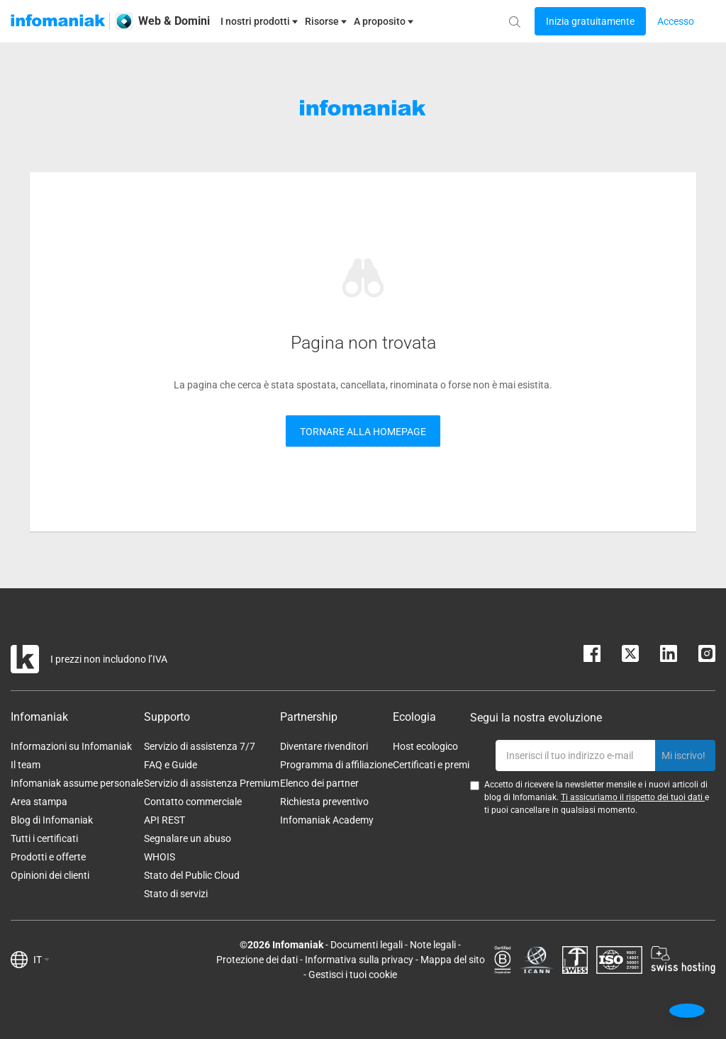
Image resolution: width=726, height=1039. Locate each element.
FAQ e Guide (170, 764)
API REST (164, 820)
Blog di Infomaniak (52, 820)
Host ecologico (425, 746)
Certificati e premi (431, 764)
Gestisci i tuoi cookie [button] (352, 974)
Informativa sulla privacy (359, 959)
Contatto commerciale (193, 801)
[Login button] (590, 21)
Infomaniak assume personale (77, 783)
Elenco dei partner (319, 783)
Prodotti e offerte (48, 857)
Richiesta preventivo (324, 801)
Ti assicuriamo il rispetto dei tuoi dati (633, 797)
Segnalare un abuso (187, 838)
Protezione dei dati (257, 959)
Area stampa (39, 801)
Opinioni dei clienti (50, 875)
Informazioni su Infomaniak (71, 746)
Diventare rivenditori (324, 746)
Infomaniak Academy (327, 820)
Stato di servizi (176, 893)
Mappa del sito (452, 959)
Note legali (433, 944)
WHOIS (159, 857)
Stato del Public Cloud (192, 875)
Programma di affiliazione (336, 764)
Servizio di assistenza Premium (211, 783)
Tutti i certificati (44, 838)
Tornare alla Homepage (363, 431)
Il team (25, 764)
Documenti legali (366, 944)
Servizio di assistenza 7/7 (199, 746)
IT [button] (41, 959)
